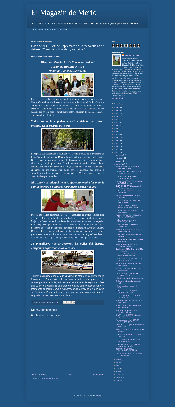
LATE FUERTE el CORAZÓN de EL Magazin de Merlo (128, 201)
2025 (116, 110)
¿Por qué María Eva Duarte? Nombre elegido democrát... (128, 172)
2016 (116, 137)
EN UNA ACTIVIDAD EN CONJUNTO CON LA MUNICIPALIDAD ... (128, 216)
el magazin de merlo (132, 55)
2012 (116, 149)
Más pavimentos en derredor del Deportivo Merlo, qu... (127, 311)
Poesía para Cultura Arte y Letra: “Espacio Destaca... (127, 274)
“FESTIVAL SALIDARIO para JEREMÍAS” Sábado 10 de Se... (127, 350)
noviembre (120, 158)
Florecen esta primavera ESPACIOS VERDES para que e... (128, 321)
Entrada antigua (98, 374)
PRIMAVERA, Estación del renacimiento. (129, 278)
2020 (116, 125)
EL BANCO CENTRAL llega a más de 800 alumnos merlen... (128, 187)
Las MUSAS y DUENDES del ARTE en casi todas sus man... (129, 259)
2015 (116, 140)
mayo (118, 368)
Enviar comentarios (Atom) (50, 378)
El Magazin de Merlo (64, 12)
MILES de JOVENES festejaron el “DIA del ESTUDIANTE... (129, 230)
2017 (116, 134)
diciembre (119, 155)
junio (118, 365)
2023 (116, 116)
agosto (118, 359)
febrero (118, 377)
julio (117, 362)
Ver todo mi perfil (117, 98)
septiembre (120, 164)
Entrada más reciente (39, 374)
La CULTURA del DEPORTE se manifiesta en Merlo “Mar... (126, 255)
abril (117, 371)
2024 (116, 113)
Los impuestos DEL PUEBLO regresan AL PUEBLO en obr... (129, 182)
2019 (116, 128)
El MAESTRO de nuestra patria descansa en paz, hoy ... (126, 292)
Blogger (99, 395)
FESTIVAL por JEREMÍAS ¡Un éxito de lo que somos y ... (129, 296)
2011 (116, 152)
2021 (116, 122)
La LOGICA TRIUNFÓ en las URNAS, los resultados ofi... (129, 340)
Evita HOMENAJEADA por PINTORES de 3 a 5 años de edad (129, 177)
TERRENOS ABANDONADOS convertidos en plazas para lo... (127, 206)
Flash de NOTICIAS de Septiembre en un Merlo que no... (129, 355)
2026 (116, 107)
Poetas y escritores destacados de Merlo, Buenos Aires (127, 167)
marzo (118, 374)
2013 (116, 146)
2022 (116, 119)
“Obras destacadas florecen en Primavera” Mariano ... (126, 245)
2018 (116, 131)
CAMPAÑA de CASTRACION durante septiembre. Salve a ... (128, 316)
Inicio (69, 374)
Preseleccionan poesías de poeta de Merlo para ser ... (128, 264)
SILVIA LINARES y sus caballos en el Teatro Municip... (128, 306)
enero (118, 380)
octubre (119, 161)
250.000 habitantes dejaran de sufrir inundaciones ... (128, 196)
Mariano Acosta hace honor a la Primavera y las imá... (126, 221)
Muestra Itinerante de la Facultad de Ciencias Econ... (128, 225)
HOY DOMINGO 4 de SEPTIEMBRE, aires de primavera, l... (128, 345)
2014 (116, 143)
